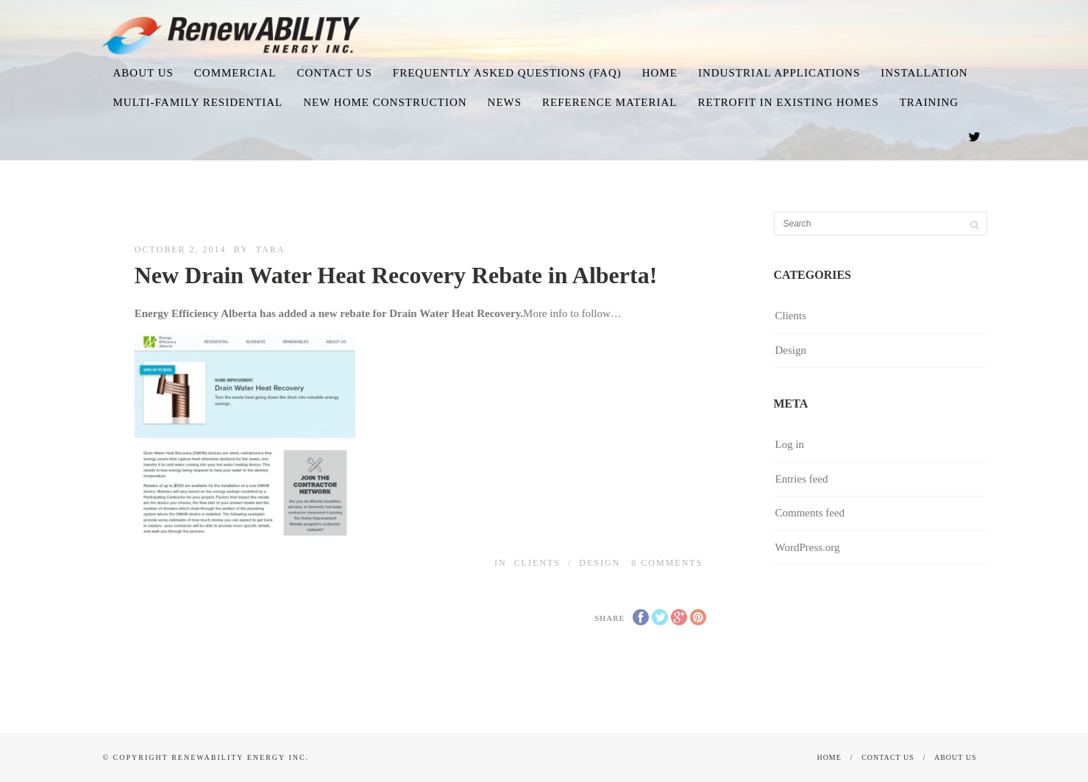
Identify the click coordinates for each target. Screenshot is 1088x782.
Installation (924, 73)
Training (929, 102)
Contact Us (334, 73)
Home (660, 73)
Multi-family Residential (197, 102)
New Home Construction (384, 102)
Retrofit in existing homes (787, 102)
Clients (537, 563)
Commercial (235, 73)
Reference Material (609, 102)
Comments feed (810, 513)
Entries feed (801, 479)
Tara (270, 249)
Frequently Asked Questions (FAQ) (507, 73)
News (505, 102)
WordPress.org (807, 547)
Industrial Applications (779, 73)
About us (143, 73)
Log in (790, 444)
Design (599, 563)
